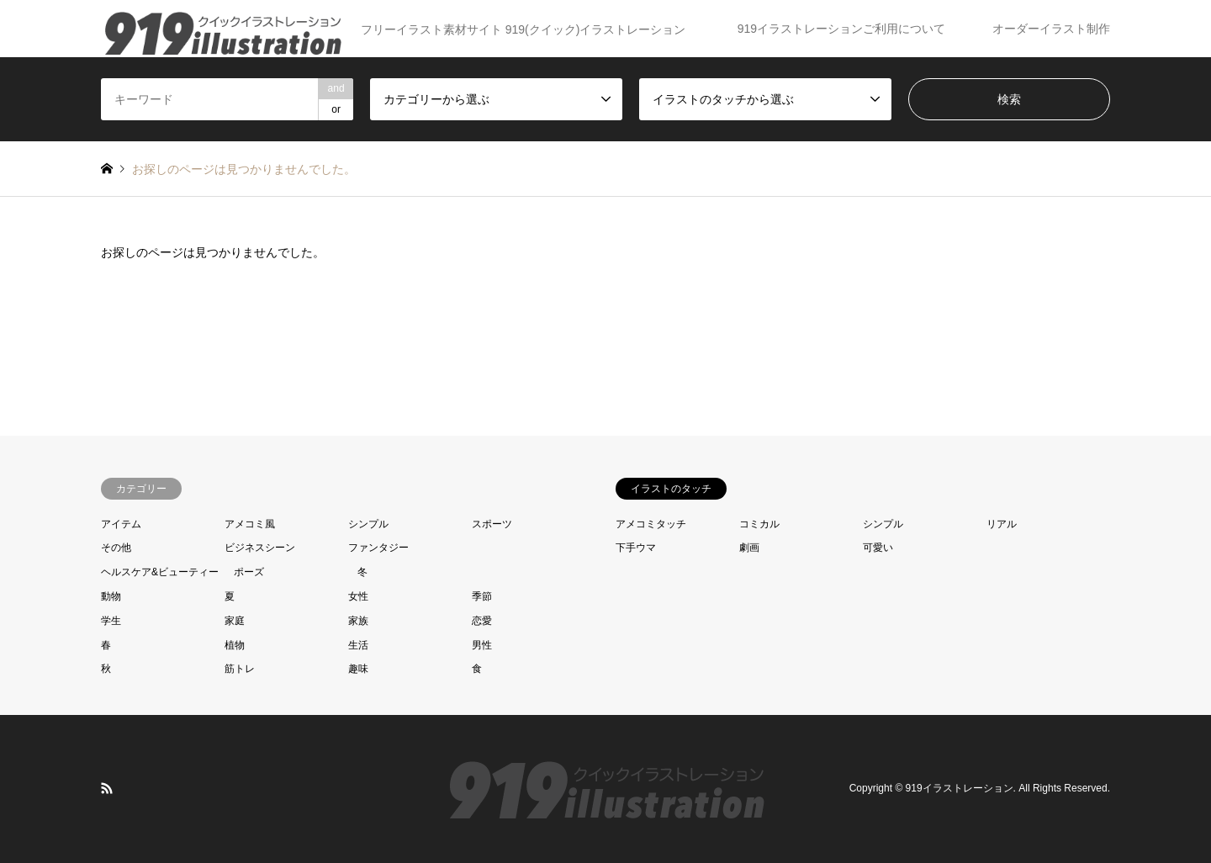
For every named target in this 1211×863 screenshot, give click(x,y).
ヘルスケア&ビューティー (160, 572)
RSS (107, 788)
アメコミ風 (250, 524)
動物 (111, 596)
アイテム (121, 524)
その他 (116, 547)
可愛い (878, 547)
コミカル (759, 524)
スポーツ (492, 524)
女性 (358, 596)
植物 (235, 645)
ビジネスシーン (260, 547)
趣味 (358, 669)
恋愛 (482, 621)
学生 (111, 621)
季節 (482, 596)
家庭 (235, 621)
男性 (482, 645)
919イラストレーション (959, 789)
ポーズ (249, 572)
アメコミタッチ (651, 524)
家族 (358, 621)
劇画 (749, 547)
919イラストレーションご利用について (841, 28)
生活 (358, 645)
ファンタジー (378, 547)
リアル (1001, 524)
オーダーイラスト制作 (1051, 28)
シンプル (368, 524)
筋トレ (240, 669)
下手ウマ (636, 547)
